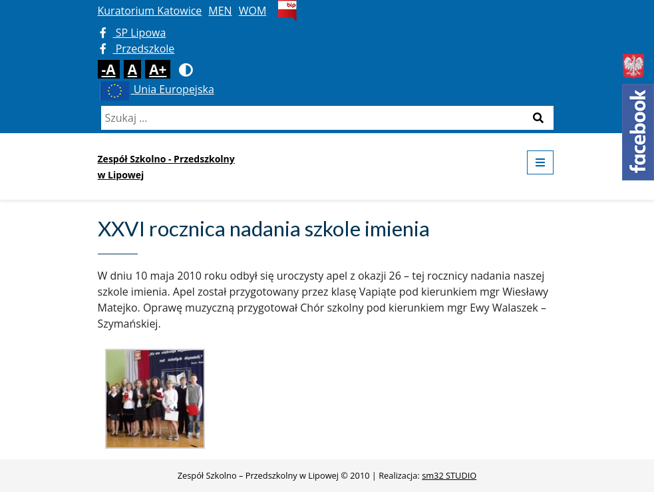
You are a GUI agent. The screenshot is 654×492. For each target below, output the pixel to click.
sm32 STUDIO (449, 475)
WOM (253, 10)
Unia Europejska (156, 89)
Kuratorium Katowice (150, 10)
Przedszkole (137, 48)
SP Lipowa (133, 32)
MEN (220, 10)
